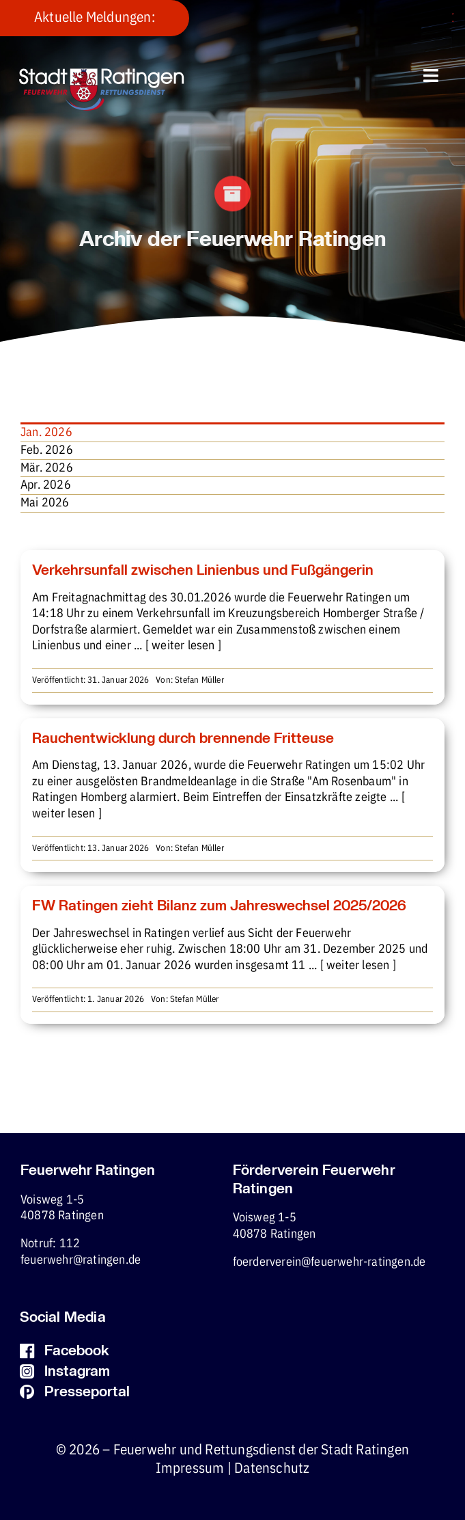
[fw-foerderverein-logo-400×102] (101, 74)
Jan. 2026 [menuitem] (46, 432)
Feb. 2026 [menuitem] (46, 450)
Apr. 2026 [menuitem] (45, 485)
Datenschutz (271, 1468)
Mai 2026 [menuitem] (45, 503)
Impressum (190, 1468)
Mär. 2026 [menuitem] (46, 468)
